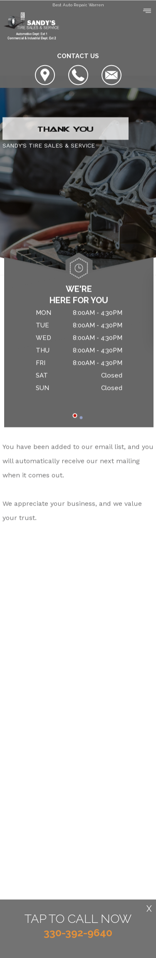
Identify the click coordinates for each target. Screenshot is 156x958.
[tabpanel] (79, 352)
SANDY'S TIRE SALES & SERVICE (48, 145)
